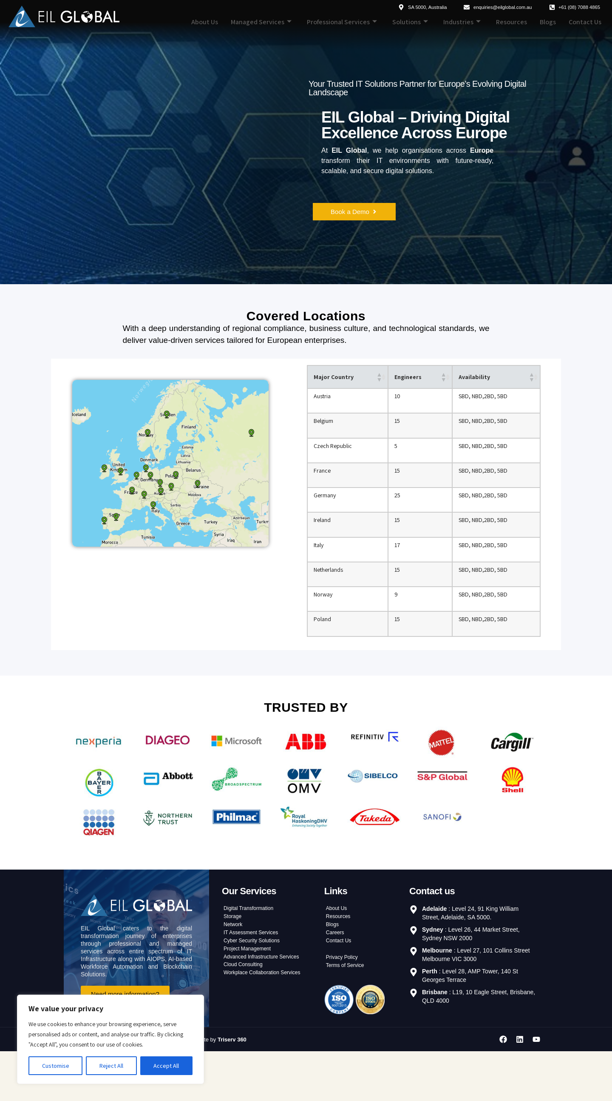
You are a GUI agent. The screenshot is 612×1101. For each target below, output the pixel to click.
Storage (234, 954)
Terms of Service (348, 1014)
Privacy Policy (344, 1004)
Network (234, 964)
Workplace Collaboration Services (268, 1026)
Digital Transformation (252, 944)
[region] (110, 1039)
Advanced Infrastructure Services (267, 1005)
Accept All (166, 1066)
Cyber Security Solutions (256, 985)
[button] (378, 378)
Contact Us (585, 21)
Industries (462, 22)
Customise (55, 1066)
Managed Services (261, 22)
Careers (336, 975)
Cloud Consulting (246, 1016)
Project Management (251, 995)
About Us (204, 21)
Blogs (548, 21)
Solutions (410, 22)
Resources (511, 21)
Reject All (111, 1066)
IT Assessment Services (255, 975)
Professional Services (342, 22)
